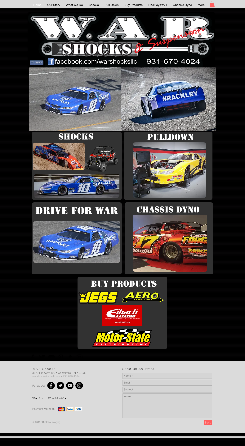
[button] (212, 4)
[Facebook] (33, 358)
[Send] (208, 422)
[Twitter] (42, 358)
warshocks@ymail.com (46, 376)
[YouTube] (51, 358)
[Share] (36, 62)
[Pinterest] (61, 358)
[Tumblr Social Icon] (70, 358)
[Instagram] (80, 358)
